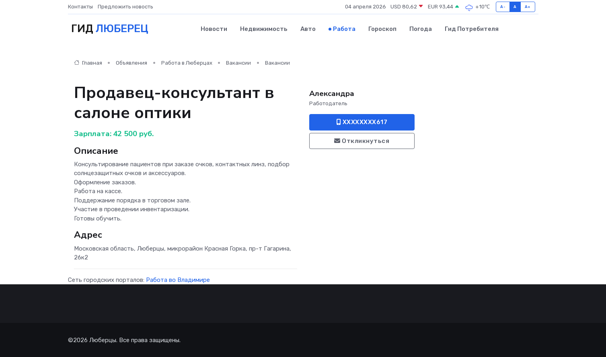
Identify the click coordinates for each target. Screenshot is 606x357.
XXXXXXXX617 (362, 121)
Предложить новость (125, 7)
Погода (420, 28)
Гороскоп (382, 28)
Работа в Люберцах (186, 62)
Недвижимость (264, 28)
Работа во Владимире (178, 279)
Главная (88, 62)
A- (502, 6)
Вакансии (238, 62)
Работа (344, 28)
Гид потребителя (472, 28)
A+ (528, 6)
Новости (214, 28)
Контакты (80, 7)
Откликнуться (361, 140)
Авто (308, 28)
